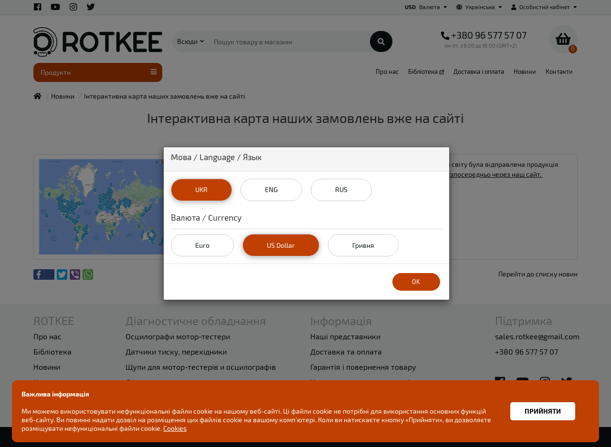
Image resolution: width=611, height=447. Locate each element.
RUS (341, 189)
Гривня (363, 245)
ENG (271, 189)
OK (416, 281)
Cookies (175, 428)
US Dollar (281, 245)
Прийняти (543, 411)
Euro (202, 245)
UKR (201, 189)
